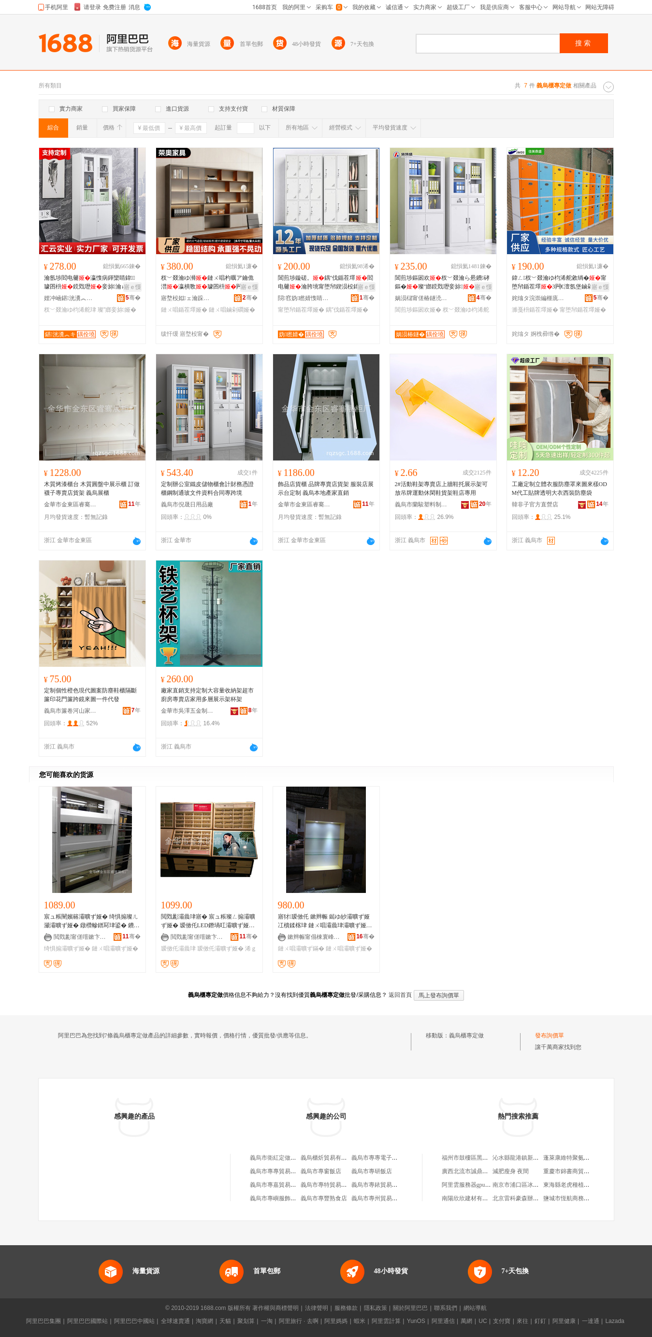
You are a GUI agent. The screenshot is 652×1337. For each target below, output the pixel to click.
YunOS (416, 1321)
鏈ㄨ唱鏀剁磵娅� (232, 309)
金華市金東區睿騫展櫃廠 (70, 504)
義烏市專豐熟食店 (324, 1198)
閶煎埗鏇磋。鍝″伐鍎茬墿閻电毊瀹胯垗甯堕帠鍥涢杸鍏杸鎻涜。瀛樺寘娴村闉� (325, 282)
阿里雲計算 (386, 1321)
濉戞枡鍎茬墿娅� (535, 309)
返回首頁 (400, 995)
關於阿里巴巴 (410, 1308)
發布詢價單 (549, 1035)
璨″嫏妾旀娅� (117, 309)
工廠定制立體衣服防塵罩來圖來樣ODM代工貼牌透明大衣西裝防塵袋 (559, 488)
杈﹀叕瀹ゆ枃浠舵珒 (70, 309)
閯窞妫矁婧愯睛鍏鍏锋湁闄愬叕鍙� (304, 298)
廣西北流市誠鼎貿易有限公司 (479, 1171)
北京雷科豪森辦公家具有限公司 (533, 1198)
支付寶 (501, 1321)
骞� (133, 297)
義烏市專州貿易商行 (377, 1198)
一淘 (267, 1321)
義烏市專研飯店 (371, 1171)
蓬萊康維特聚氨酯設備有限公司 (583, 1157)
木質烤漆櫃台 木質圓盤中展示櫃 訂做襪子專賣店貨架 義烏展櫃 (92, 488)
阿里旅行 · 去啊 (299, 1321)
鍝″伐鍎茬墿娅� (347, 309)
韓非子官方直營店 (535, 504)
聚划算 (246, 1321)
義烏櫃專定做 (466, 1035)
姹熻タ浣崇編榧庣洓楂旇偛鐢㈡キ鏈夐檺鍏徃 (538, 298)
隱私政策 (375, 1308)
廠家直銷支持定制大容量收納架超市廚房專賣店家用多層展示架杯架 (207, 695)
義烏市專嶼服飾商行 (276, 1198)
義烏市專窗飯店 (321, 1171)
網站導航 (475, 1308)
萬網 (466, 1321)
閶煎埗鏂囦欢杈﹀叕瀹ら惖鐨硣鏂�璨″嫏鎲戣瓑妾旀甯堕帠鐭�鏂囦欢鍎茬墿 (442, 282)
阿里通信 (443, 1321)
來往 (522, 1321)
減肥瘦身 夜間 (511, 1171)
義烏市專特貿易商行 (327, 1184)
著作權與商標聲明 (275, 1308)
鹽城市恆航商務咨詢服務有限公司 (586, 1198)
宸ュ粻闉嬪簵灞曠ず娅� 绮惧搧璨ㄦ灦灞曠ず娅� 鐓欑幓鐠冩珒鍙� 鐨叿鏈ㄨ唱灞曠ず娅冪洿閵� (91, 921)
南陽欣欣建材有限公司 (471, 1198)
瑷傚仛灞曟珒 (178, 948)
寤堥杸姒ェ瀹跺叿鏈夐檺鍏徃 (187, 298)
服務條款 (346, 1308)
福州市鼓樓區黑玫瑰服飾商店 (479, 1157)
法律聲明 (316, 1308)
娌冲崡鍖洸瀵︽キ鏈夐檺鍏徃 (70, 298)
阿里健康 (564, 1321)
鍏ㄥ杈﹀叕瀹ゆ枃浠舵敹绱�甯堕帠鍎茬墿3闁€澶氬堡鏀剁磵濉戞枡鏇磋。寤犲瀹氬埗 (559, 282)
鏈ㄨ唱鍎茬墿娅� (184, 309)
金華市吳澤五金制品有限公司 (187, 710)
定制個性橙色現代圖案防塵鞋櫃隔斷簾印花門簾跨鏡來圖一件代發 (90, 695)
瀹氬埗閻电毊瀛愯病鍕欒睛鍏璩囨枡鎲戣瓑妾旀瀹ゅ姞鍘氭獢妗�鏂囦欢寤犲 (91, 282)
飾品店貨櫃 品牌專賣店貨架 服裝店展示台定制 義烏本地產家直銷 (326, 488)
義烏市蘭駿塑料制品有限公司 (421, 504)
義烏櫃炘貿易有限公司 (330, 1157)
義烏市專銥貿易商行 (377, 1184)
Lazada (614, 1321)
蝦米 (359, 1321)
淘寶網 (204, 1321)
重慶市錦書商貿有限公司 (575, 1171)
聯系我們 (445, 1308)
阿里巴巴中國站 (134, 1321)
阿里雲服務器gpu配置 (469, 1184)
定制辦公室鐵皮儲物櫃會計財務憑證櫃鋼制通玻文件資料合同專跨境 (207, 488)
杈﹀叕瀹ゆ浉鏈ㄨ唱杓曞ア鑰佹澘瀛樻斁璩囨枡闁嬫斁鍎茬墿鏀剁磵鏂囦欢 (207, 282)
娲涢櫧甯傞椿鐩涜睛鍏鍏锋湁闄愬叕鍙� (421, 298)
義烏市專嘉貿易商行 (276, 1184)
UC (482, 1321)
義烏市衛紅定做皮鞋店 (279, 1157)
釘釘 (540, 1321)
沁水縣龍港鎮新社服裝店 (524, 1157)
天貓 (225, 1321)
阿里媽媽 (336, 1321)
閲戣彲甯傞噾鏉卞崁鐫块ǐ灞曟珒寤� (80, 937)
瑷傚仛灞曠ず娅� (220, 948)
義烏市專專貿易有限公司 (282, 1171)
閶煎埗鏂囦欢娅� (418, 309)
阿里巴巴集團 (43, 1321)
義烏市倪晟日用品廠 (187, 504)
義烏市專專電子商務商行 (383, 1157)
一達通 (590, 1321)
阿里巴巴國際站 (87, 1321)
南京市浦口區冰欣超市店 (524, 1184)
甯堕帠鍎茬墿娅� (301, 309)
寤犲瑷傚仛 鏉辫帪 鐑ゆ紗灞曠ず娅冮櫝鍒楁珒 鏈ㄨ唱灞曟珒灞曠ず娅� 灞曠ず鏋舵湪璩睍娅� (325, 921)
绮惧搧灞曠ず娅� (67, 948)
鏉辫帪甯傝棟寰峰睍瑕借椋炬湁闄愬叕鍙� (314, 937)
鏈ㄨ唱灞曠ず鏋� (301, 948)
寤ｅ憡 (132, 287)
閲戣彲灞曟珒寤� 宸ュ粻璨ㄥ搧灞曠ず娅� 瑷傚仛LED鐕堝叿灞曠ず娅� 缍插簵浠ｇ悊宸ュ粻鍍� (208, 921)
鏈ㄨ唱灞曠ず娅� (115, 948)
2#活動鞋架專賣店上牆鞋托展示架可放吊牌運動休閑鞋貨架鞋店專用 (441, 488)
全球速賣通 (175, 1321)
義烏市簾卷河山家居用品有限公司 (70, 710)
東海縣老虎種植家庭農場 (575, 1184)
